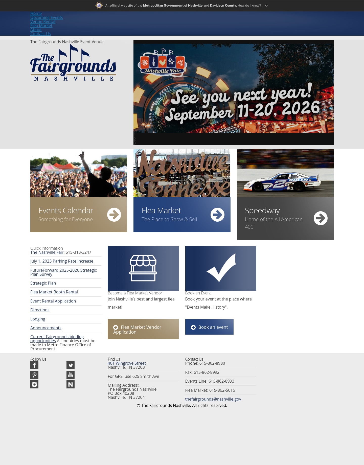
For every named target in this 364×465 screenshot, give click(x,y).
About (232, 21)
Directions (38, 315)
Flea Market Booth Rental (50, 295)
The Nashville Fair (44, 249)
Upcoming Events (133, 21)
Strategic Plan (41, 285)
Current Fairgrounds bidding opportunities (63, 345)
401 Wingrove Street (124, 400)
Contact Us (259, 21)
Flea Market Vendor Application (146, 329)
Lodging (36, 325)
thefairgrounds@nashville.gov (208, 440)
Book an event (208, 328)
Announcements (43, 335)
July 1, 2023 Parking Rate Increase (56, 259)
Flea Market (204, 21)
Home (101, 21)
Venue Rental (171, 21)
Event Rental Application (49, 305)
